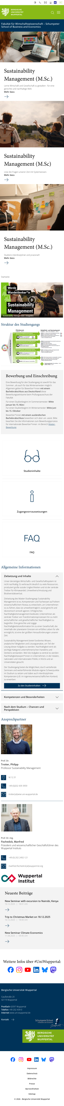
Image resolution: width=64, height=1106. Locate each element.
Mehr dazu (9, 91)
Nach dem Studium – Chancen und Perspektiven (24, 708)
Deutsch (61, 2)
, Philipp (9, 764)
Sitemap (32, 1094)
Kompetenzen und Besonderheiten (24, 697)
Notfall (50, 2)
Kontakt (5, 1019)
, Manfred (12, 841)
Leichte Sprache (55, 2)
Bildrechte (32, 1078)
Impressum (32, 1068)
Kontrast (35, 2)
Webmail (45, 2)
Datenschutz (32, 1073)
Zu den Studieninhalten (29, 685)
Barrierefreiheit (32, 1089)
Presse (32, 1083)
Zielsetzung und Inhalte (17, 576)
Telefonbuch (40, 2)
